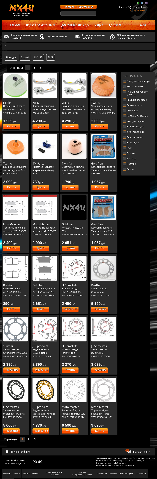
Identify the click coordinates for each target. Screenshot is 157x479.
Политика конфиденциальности (82, 473)
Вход (142, 25)
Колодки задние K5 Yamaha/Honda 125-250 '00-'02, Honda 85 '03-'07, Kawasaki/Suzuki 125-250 (103, 234)
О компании (141, 473)
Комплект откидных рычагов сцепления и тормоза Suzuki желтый (44, 109)
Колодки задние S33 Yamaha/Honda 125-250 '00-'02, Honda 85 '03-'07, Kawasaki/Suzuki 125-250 (44, 295)
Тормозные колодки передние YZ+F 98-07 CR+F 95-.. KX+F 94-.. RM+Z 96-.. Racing (15, 231)
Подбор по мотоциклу (40, 25)
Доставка (115, 25)
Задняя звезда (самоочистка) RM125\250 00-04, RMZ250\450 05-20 (44, 352)
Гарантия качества (57, 36)
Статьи (17, 473)
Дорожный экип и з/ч (75, 25)
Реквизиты (102, 473)
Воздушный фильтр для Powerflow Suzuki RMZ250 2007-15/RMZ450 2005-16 (74, 170)
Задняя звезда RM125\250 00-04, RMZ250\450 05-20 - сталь (74, 292)
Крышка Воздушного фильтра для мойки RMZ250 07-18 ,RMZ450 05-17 (15, 170)
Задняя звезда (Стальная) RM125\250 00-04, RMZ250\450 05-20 (15, 352)
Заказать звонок (139, 10)
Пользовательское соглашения (54, 473)
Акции (99, 25)
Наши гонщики (126, 473)
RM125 (38, 57)
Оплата (35, 473)
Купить (11, 126)
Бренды (11, 57)
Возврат (113, 473)
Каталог (15, 25)
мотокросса (19, 463)
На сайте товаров (78, 6)
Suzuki (25, 57)
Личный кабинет (17, 452)
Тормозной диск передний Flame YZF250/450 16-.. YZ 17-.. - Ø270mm (103, 413)
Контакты (7, 473)
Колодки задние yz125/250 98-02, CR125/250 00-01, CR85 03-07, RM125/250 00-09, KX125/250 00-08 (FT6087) (15, 295)
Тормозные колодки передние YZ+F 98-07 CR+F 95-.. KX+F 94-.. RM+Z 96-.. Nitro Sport (44, 231)
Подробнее (70, 309)
